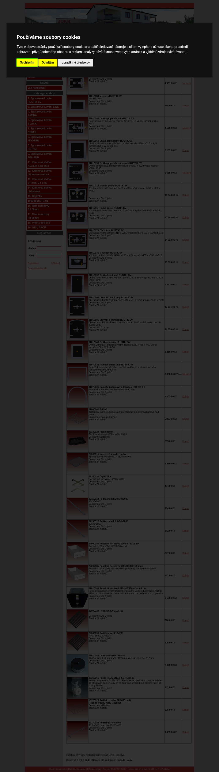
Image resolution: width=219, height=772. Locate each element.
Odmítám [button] (48, 62)
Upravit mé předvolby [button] (76, 62)
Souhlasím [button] (27, 62)
